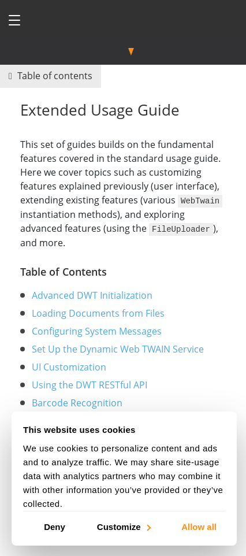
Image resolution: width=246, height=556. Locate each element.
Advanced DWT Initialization (92, 294)
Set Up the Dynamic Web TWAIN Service (118, 348)
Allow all (199, 526)
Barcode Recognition (77, 401)
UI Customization (69, 365)
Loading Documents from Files (98, 312)
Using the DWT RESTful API (89, 383)
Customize (123, 526)
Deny (54, 526)
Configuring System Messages (97, 330)
